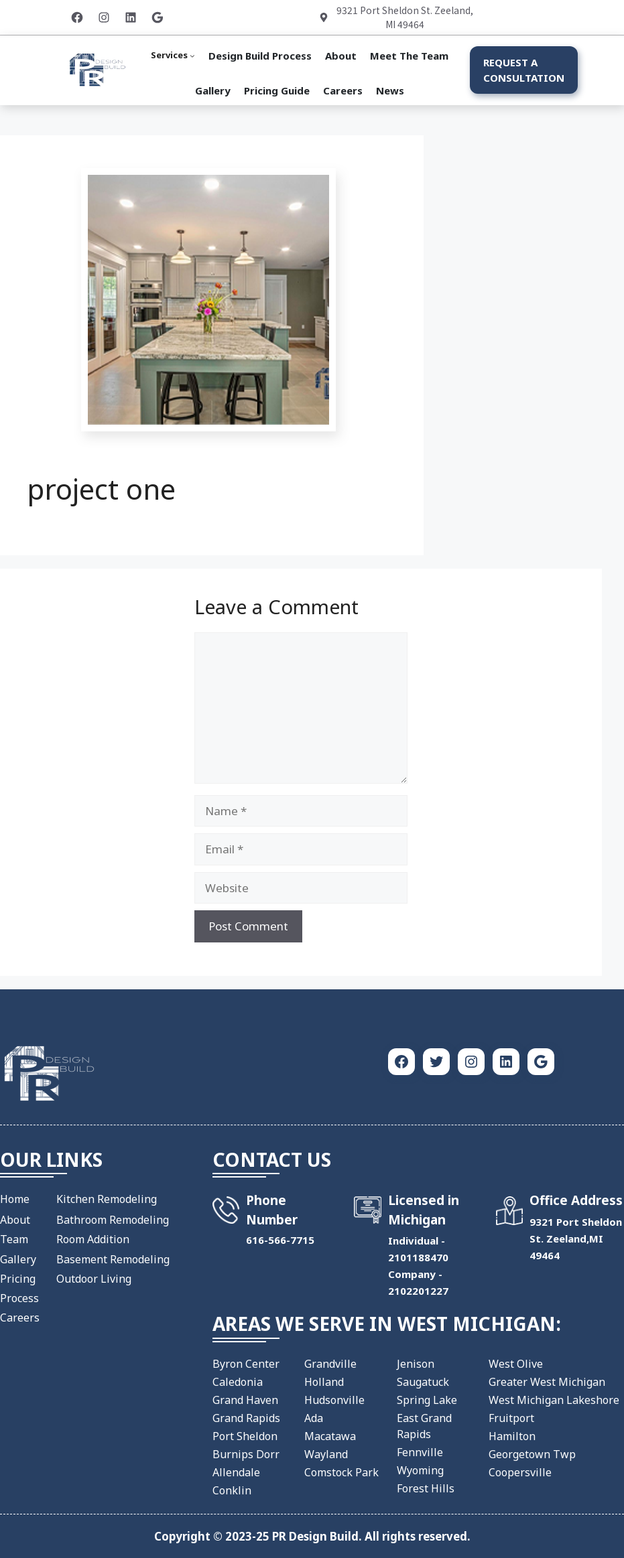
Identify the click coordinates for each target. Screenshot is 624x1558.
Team (14, 1239)
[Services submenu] (173, 55)
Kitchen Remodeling (106, 1199)
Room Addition (92, 1239)
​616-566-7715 (280, 1240)
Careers (20, 1317)
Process (19, 1298)
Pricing (18, 1278)
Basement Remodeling (113, 1259)
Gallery (18, 1259)
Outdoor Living (93, 1278)
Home (14, 1199)
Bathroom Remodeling (112, 1219)
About (15, 1219)
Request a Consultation (523, 70)
